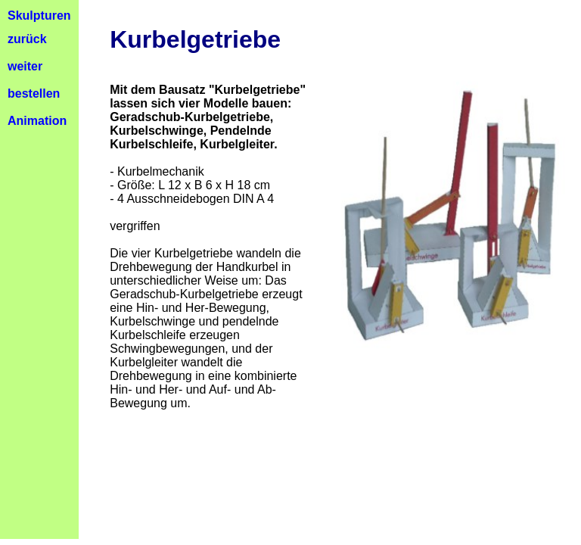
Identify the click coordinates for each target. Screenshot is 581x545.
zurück (27, 39)
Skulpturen (39, 15)
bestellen (34, 93)
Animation (37, 120)
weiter (25, 66)
